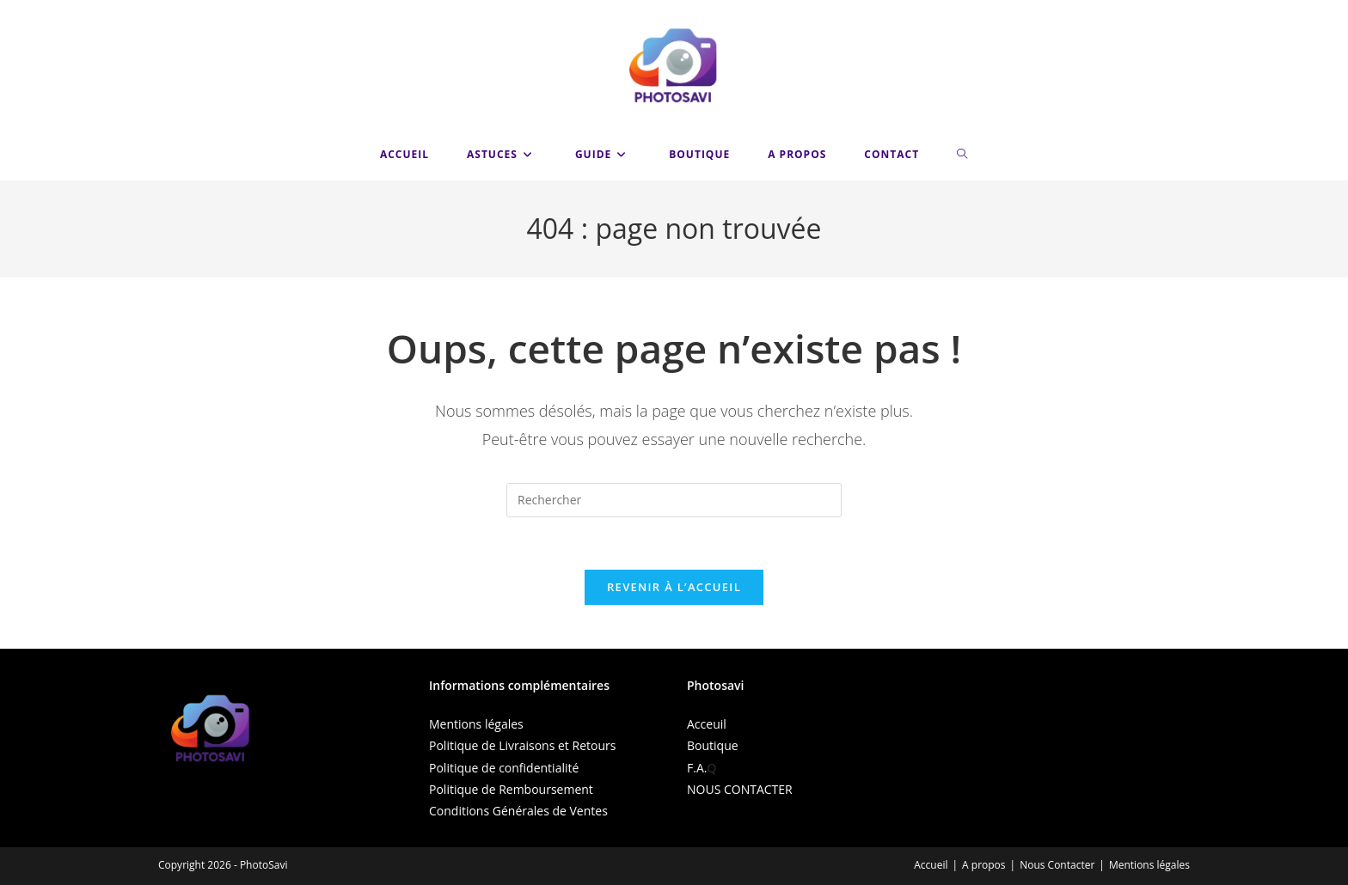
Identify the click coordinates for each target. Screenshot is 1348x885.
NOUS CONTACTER (740, 789)
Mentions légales (476, 724)
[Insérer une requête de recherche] (674, 500)
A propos (983, 865)
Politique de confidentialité (504, 768)
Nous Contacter (1057, 865)
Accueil (930, 865)
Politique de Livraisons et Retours (522, 745)
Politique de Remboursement (511, 789)
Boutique (712, 745)
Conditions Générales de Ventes (518, 811)
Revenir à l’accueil (674, 587)
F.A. (697, 768)
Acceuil (706, 724)
